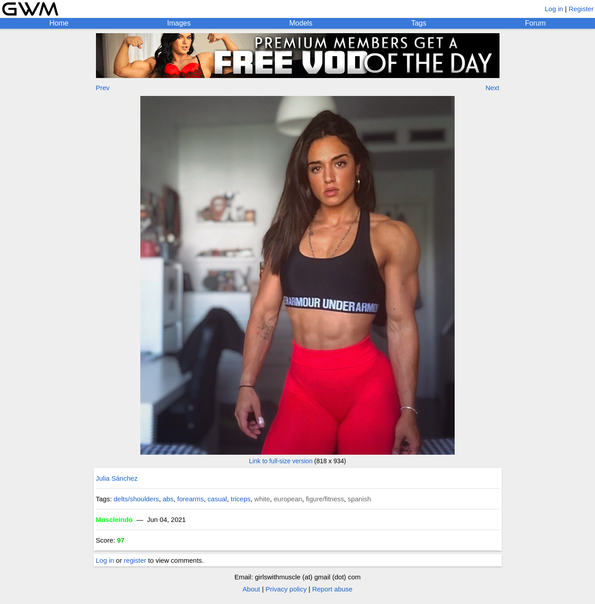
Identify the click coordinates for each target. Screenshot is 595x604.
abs (168, 499)
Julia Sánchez (117, 478)
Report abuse (332, 589)
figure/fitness (325, 499)
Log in (554, 9)
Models (301, 23)
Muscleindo (114, 519)
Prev (103, 87)
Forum (535, 23)
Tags (418, 23)
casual (217, 499)
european (288, 499)
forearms (190, 499)
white (262, 499)
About (251, 589)
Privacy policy (286, 589)
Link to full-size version (281, 461)
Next (492, 87)
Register (581, 9)
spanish (359, 499)
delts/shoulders (136, 499)
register (135, 560)
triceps (241, 499)
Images (179, 23)
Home (59, 23)
